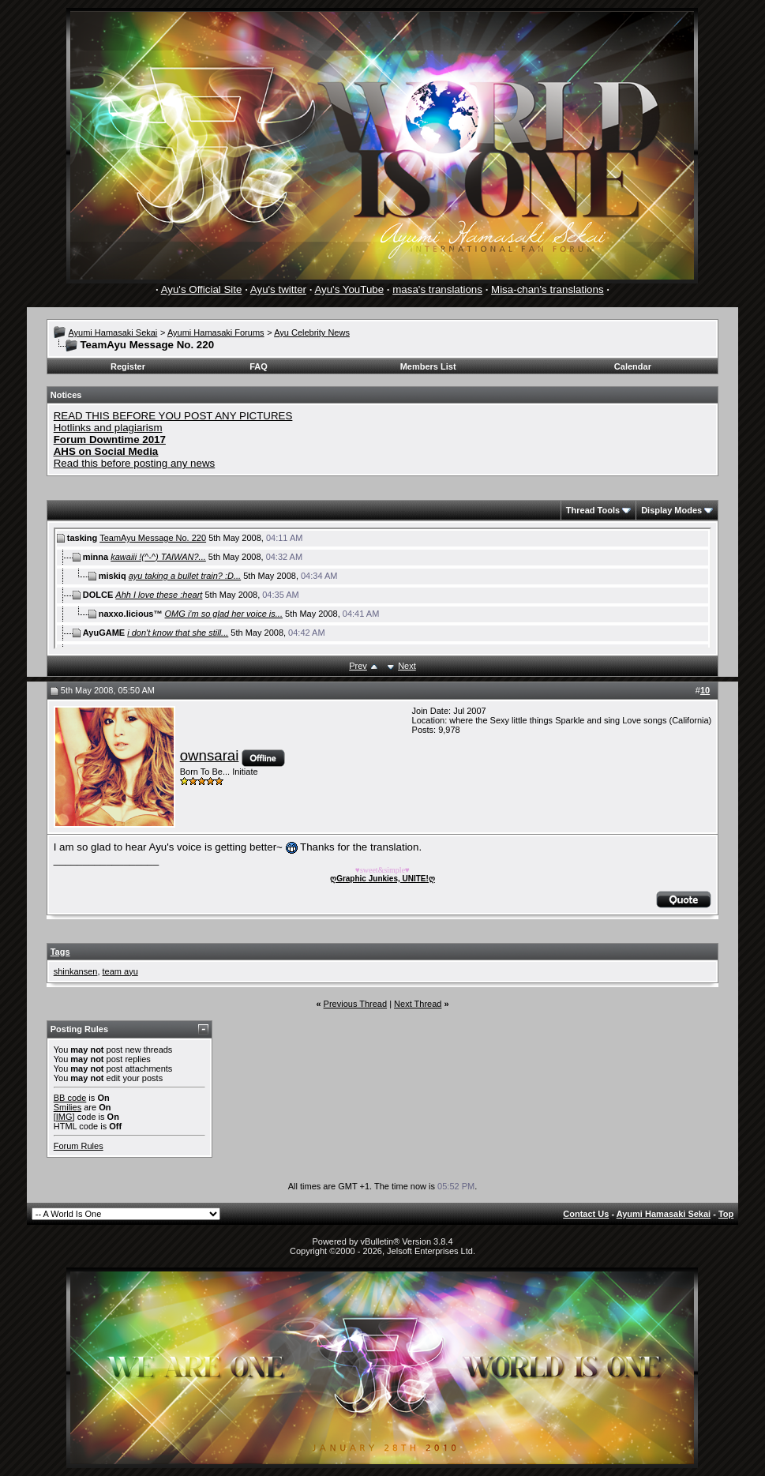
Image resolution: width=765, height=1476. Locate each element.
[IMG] (64, 1116)
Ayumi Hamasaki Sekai (112, 332)
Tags (60, 951)
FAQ (258, 366)
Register (128, 366)
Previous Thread (356, 1003)
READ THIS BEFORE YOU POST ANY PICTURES (173, 416)
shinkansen (76, 971)
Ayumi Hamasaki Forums (215, 332)
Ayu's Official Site (201, 289)
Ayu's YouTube (349, 289)
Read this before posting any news (135, 463)
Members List (428, 366)
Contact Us (586, 1214)
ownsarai (209, 755)
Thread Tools (593, 510)
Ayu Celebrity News (312, 332)
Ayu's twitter (278, 289)
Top (725, 1214)
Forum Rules (78, 1146)
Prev (358, 665)
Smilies (67, 1107)
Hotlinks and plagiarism (108, 428)
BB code (70, 1097)
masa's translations (437, 289)
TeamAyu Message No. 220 (152, 538)
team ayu (120, 971)
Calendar (632, 366)
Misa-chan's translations (547, 289)
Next (407, 665)
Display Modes (671, 510)
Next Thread (417, 1003)
